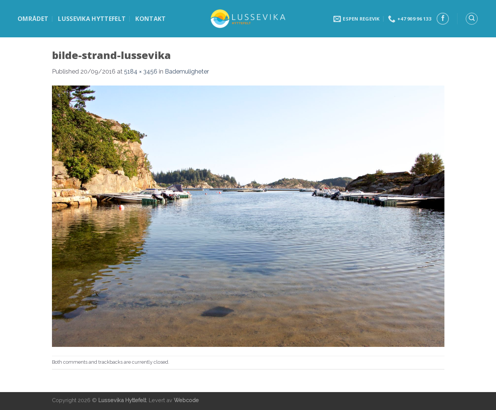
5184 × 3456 (140, 71)
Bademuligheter (187, 71)
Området (33, 19)
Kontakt (150, 19)
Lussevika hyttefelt (92, 19)
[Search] (472, 19)
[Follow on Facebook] (443, 19)
